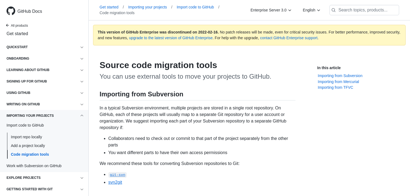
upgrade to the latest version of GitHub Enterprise (170, 38)
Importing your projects (150, 7)
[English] (311, 10)
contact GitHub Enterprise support (288, 38)
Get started (17, 33)
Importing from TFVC (335, 87)
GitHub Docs (29, 11)
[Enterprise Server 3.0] (271, 10)
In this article (329, 68)
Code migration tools (30, 154)
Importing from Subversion (340, 76)
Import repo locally (26, 137)
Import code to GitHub (198, 7)
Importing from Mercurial (338, 81)
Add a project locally (28, 145)
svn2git (115, 182)
